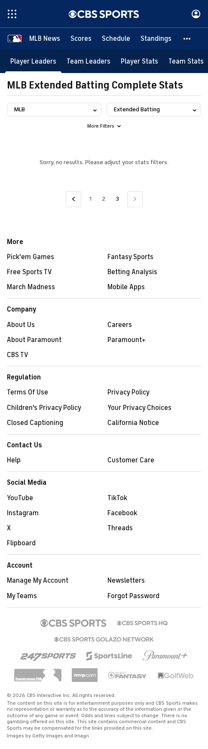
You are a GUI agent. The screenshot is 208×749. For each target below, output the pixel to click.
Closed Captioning (35, 423)
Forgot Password (133, 596)
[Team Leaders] (88, 61)
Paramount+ (126, 340)
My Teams (22, 596)
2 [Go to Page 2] (103, 198)
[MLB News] (44, 38)
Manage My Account (37, 580)
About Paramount (34, 340)
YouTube (20, 498)
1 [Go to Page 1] (90, 198)
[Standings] (156, 38)
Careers (119, 325)
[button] (187, 38)
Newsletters (126, 580)
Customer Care (130, 460)
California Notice (133, 423)
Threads (120, 528)
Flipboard (21, 543)
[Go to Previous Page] (73, 199)
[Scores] (81, 38)
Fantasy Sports (130, 257)
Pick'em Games (30, 257)
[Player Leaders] (33, 61)
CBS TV (17, 355)
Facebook (122, 513)
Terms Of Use (27, 392)
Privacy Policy (128, 392)
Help (14, 460)
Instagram (23, 513)
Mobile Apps (126, 287)
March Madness (31, 287)
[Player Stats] (139, 61)
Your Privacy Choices (139, 408)
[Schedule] (116, 38)
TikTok (117, 498)
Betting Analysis (132, 272)
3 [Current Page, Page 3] (117, 198)
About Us (21, 325)
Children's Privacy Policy (44, 408)
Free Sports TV (29, 272)
